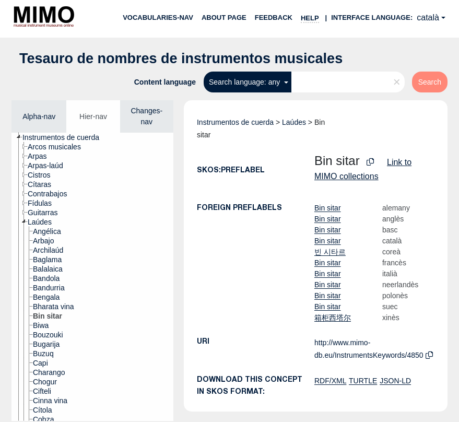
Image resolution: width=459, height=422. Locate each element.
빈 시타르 (330, 252)
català (428, 17)
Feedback (273, 17)
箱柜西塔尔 (332, 317)
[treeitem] (65, 137)
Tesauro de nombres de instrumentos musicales (181, 58)
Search (429, 82)
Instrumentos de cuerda (235, 122)
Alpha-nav (38, 116)
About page (224, 17)
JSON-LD (395, 381)
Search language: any (245, 82)
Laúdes (294, 122)
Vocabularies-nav (158, 17)
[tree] (92, 277)
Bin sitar (327, 208)
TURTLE (363, 381)
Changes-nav (146, 116)
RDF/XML (330, 381)
